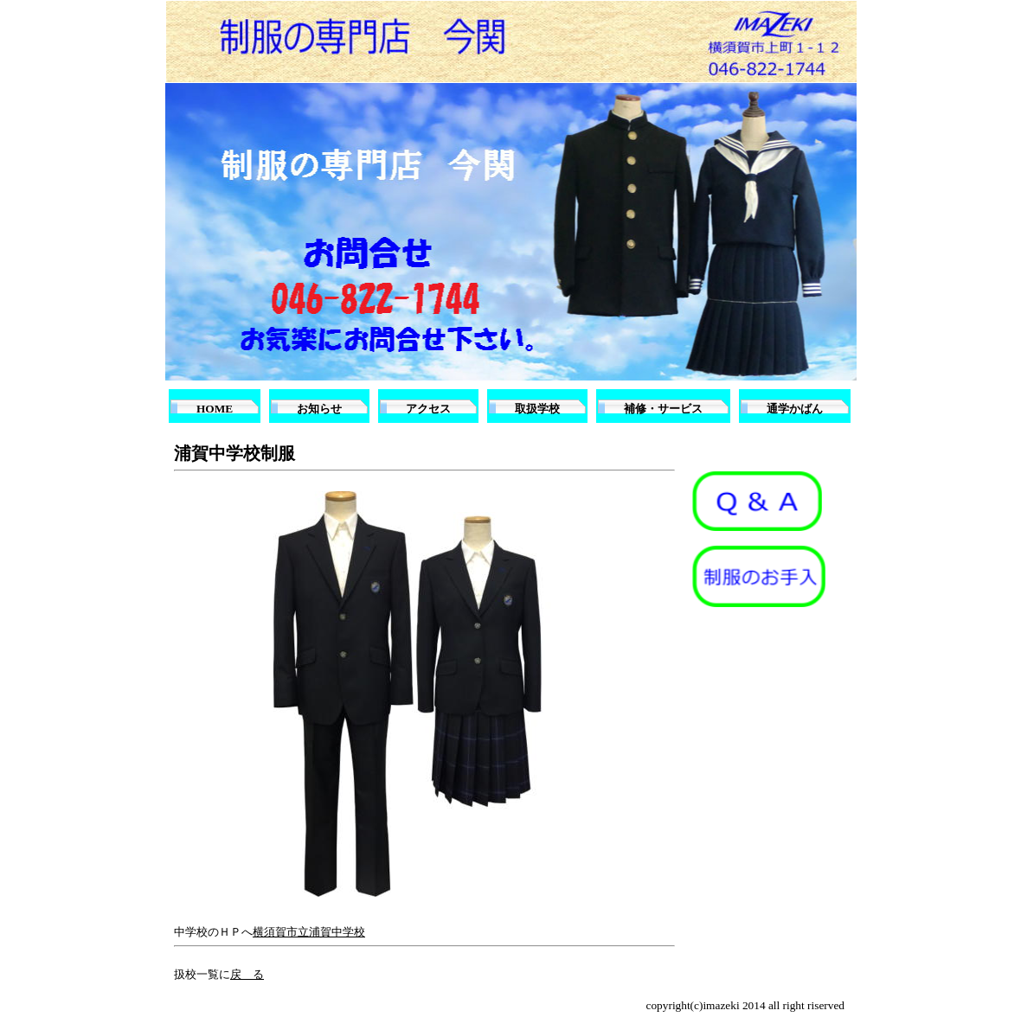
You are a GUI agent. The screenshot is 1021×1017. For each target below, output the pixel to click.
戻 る (247, 974)
